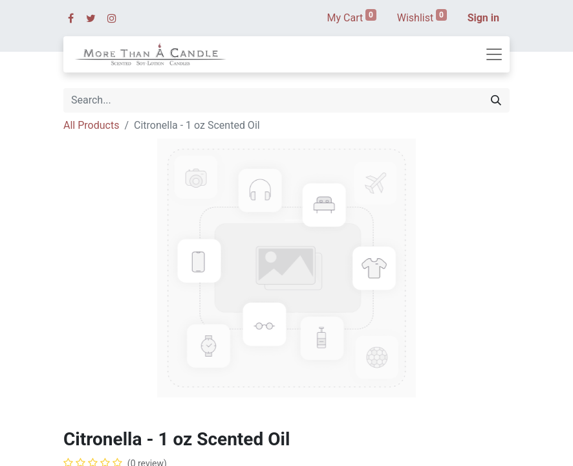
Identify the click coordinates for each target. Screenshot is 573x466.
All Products (91, 125)
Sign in (483, 18)
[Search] (496, 100)
